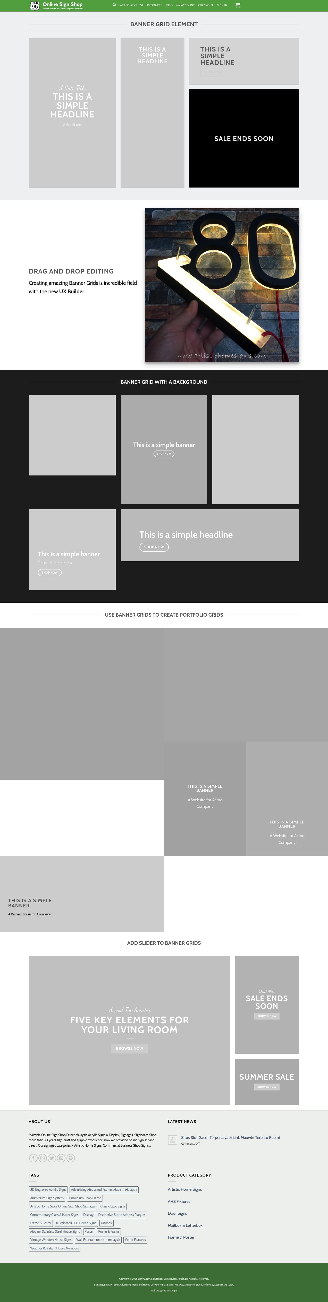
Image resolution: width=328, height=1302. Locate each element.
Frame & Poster (181, 1237)
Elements (141, 1020)
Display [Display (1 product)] (88, 1215)
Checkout (205, 5)
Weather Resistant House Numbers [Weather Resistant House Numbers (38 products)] (54, 1248)
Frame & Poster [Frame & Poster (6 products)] (41, 1223)
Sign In (222, 5)
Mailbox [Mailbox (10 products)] (106, 1223)
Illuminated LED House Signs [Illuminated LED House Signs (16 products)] (76, 1223)
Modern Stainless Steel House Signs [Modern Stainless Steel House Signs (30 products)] (55, 1231)
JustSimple (171, 1290)
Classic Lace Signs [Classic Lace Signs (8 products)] (112, 1206)
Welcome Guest (132, 5)
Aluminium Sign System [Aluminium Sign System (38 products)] (47, 1198)
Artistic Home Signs (185, 1189)
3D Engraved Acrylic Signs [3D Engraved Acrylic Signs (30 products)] (48, 1190)
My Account (185, 5)
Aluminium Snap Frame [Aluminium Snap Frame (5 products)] (85, 1198)
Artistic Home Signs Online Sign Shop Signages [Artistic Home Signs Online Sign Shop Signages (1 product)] (63, 1206)
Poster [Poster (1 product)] (89, 1231)
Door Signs (177, 1213)
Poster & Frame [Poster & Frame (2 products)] (108, 1231)
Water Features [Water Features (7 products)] (135, 1240)
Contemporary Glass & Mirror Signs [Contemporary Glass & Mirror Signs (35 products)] (54, 1215)
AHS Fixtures (179, 1201)
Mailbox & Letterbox (185, 1225)
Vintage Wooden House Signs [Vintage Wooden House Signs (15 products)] (51, 1240)
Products (154, 5)
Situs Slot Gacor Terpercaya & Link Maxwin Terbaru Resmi (230, 1137)
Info (169, 5)
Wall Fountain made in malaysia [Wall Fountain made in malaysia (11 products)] (98, 1240)
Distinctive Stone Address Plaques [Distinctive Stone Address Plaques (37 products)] (122, 1215)
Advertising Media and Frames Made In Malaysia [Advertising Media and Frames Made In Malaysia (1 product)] (104, 1190)
